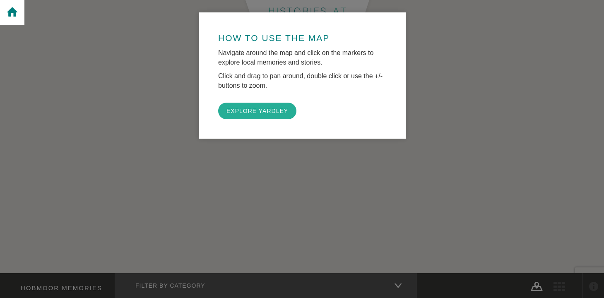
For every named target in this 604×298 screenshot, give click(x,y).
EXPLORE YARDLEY (257, 111)
